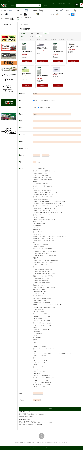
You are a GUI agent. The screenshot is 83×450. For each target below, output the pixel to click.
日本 (41, 100)
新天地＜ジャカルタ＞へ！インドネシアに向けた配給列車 (48, 305)
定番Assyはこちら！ (39, 331)
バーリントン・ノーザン (40, 369)
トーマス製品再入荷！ (39, 293)
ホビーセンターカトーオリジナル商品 (43, 179)
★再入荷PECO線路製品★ (40, 173)
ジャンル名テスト (38, 335)
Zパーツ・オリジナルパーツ (41, 318)
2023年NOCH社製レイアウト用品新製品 (43, 249)
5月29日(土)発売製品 (39, 246)
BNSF (35, 339)
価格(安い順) (53, 39)
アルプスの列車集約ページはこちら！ (43, 323)
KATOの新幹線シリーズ (39, 295)
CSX (35, 358)
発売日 (46, 39)
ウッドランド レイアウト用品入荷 (42, 375)
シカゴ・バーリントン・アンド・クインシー (44, 348)
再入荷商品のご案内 (39, 311)
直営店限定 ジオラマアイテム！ (42, 316)
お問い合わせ (54, 3)
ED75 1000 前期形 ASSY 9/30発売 (43, 262)
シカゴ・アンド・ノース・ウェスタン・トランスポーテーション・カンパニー (52, 353)
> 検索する (50, 408)
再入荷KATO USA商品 (39, 223)
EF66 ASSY (37, 267)
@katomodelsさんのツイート (9, 89)
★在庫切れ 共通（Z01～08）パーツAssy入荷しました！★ (48, 212)
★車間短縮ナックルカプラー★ (41, 329)
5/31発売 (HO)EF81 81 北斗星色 (42, 271)
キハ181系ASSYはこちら (40, 300)
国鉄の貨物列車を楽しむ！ (40, 309)
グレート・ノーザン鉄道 (40, 355)
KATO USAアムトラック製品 (41, 244)
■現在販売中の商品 (8, 24)
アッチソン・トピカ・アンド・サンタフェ (44, 367)
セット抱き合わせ (38, 227)
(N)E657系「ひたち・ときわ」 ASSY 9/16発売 (45, 255)
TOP (21, 24)
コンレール (37, 364)
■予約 (5, 31)
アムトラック (37, 351)
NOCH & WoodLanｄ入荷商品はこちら (43, 314)
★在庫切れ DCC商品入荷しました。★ (43, 186)
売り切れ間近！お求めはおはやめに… (43, 298)
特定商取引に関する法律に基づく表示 (47, 442)
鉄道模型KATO (18, 442)
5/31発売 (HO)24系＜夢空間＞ (41, 280)
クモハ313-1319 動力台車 (58, 73)
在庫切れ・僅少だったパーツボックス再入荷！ (45, 219)
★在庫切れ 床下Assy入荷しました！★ (43, 194)
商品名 (38, 39)
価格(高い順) (61, 39)
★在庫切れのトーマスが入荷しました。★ (44, 240)
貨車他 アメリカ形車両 (40, 346)
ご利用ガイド (62, 3)
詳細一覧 (39, 33)
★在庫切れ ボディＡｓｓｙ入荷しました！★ (45, 190)
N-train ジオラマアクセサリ (41, 380)
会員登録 (68, 3)
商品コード (31, 39)
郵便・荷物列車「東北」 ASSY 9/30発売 (44, 287)
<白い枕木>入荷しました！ (40, 232)
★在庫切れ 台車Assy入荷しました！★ (43, 199)
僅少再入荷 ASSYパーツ (40, 217)
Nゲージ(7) (39, 36)
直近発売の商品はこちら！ (40, 291)
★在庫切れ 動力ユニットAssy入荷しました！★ (45, 192)
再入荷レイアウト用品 (39, 386)
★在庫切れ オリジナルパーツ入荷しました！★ (45, 210)
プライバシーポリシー (63, 442)
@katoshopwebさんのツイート (8, 77)
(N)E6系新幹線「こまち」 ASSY (42, 278)
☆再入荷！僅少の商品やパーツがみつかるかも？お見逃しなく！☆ (50, 236)
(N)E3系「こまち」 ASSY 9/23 (42, 258)
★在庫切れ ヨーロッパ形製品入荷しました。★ (45, 171)
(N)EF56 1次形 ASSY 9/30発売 (42, 282)
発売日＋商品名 (70, 39)
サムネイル (46, 33)
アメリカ (46, 100)
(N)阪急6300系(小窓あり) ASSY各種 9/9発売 (45, 251)
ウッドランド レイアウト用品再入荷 (42, 382)
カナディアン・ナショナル (40, 360)
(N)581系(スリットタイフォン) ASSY (43, 269)
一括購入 (31, 33)
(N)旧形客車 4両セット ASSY (41, 285)
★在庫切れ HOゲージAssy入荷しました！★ (44, 208)
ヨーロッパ (52, 100)
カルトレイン (37, 342)
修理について (62, 6)
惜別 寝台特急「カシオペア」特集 (42, 325)
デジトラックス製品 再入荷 (41, 175)
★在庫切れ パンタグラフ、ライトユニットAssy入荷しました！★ (49, 206)
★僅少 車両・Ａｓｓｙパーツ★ (42, 215)
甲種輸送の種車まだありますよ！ (42, 302)
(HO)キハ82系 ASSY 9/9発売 (41, 253)
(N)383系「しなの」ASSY (40, 264)
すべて (31, 36)
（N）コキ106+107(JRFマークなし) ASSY (44, 273)
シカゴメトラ (37, 344)
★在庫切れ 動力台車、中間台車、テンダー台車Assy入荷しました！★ (50, 201)
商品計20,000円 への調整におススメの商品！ (45, 307)
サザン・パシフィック (39, 371)
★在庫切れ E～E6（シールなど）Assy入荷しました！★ (47, 203)
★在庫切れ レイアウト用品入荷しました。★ (45, 378)
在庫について (54, 6)
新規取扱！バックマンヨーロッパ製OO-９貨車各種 (46, 260)
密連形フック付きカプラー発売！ (42, 320)
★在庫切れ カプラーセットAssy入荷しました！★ (46, 196)
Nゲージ (41, 107)
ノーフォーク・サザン (39, 362)
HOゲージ (48, 107)
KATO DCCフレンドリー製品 (41, 183)
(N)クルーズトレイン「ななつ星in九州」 (43, 276)
